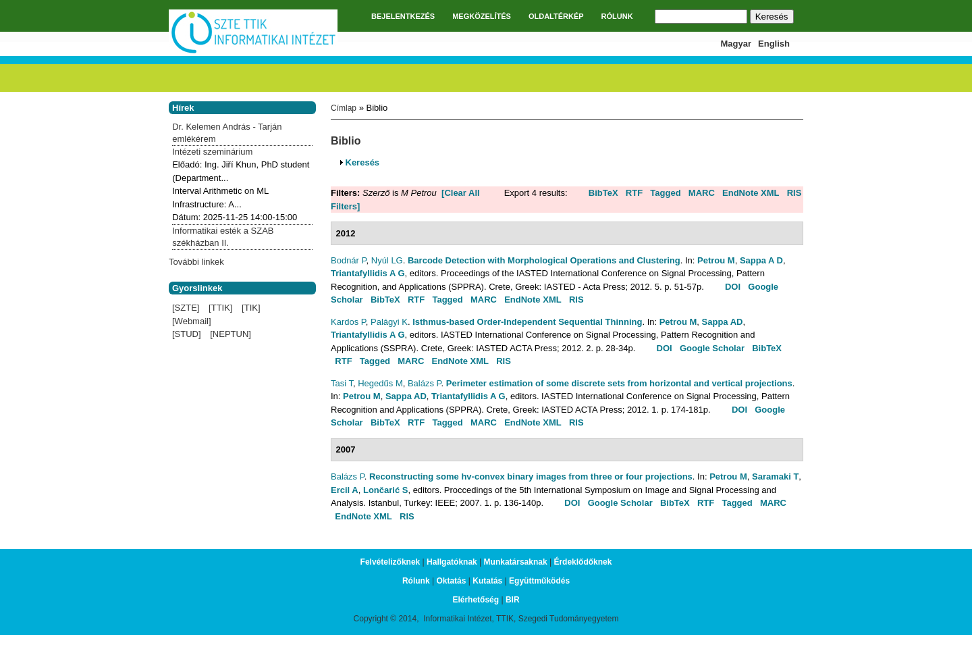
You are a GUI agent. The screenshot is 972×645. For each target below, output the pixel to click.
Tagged (665, 193)
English (774, 43)
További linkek (196, 262)
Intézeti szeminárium (212, 152)
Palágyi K (389, 322)
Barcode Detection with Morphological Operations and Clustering (544, 260)
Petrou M (716, 260)
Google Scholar (712, 348)
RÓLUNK (617, 16)
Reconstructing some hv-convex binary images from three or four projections (531, 476)
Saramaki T (775, 476)
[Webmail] (191, 321)
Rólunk (416, 581)
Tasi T (342, 383)
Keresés (363, 162)
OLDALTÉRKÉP (556, 16)
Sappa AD (722, 322)
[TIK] (251, 308)
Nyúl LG (387, 260)
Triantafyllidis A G (368, 273)
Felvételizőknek (390, 562)
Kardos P (348, 322)
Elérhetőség (475, 599)
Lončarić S (385, 490)
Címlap (343, 108)
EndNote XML (751, 193)
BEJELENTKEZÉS (403, 16)
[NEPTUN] (230, 334)
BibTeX (603, 193)
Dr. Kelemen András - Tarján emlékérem (226, 133)
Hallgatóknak (452, 562)
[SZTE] (185, 308)
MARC (701, 193)
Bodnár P (349, 260)
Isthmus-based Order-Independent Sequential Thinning (527, 322)
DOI (732, 287)
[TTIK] (220, 308)
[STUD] (186, 334)
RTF (634, 193)
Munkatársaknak (515, 562)
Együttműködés (539, 581)
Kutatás (487, 581)
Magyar (736, 43)
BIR (513, 599)
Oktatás (451, 581)
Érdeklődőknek (583, 562)
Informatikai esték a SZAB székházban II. (222, 237)
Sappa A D (761, 260)
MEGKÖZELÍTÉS (481, 16)
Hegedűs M (380, 383)
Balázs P (424, 383)
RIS (794, 193)
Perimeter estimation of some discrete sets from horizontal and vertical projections (619, 383)
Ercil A (344, 490)
